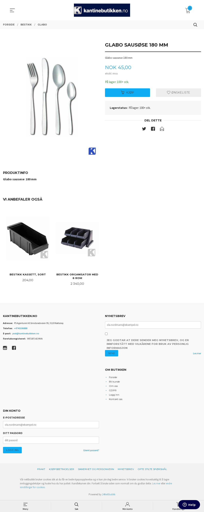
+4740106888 (20, 328)
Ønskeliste (178, 93)
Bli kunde (114, 381)
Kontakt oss (115, 399)
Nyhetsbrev (126, 469)
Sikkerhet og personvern (96, 469)
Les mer (197, 353)
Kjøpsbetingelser (61, 469)
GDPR (113, 390)
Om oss (113, 386)
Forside (113, 377)
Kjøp (127, 93)
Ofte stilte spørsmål (152, 469)
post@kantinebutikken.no (25, 333)
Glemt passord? (91, 450)
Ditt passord (13, 433)
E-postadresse (14, 418)
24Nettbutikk (108, 494)
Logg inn (114, 395)
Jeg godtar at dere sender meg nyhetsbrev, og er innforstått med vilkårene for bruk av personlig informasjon (148, 344)
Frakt (41, 469)
